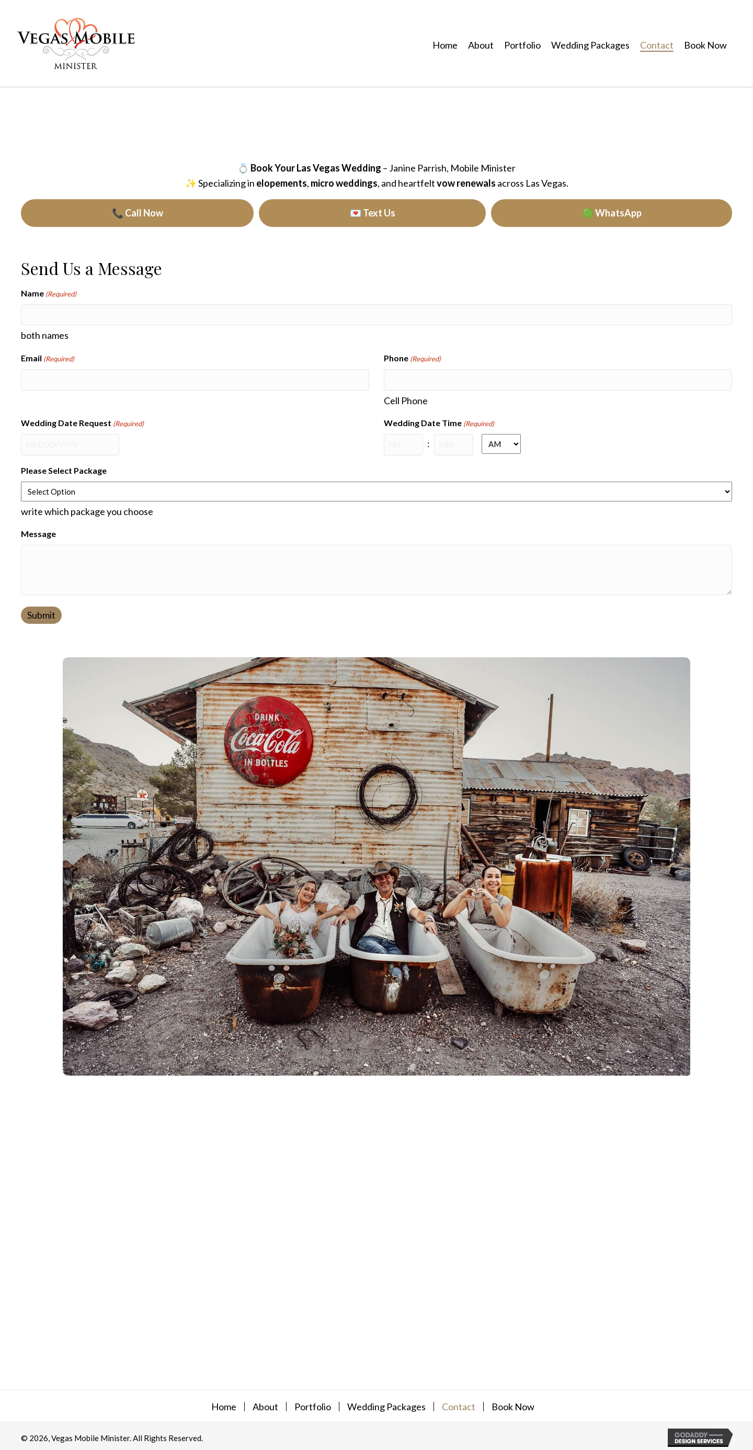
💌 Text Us (372, 213)
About (265, 1404)
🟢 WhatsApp (612, 213)
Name (48, 294)
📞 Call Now (137, 213)
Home (223, 1404)
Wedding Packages (386, 1404)
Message (38, 531)
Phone (412, 358)
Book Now (513, 1404)
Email (47, 358)
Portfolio (312, 1404)
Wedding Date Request (82, 422)
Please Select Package (64, 468)
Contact (458, 1404)
